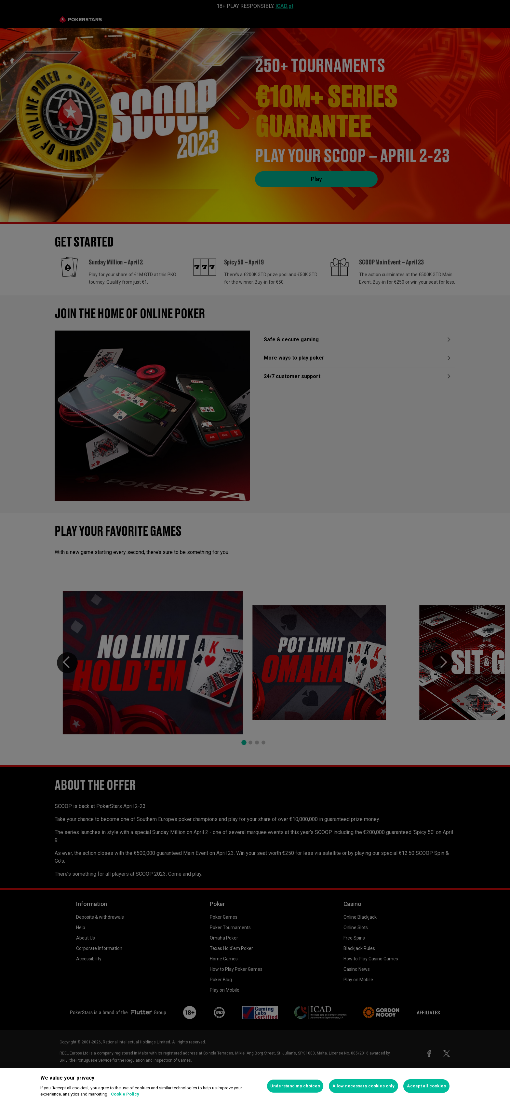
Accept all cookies (426, 1085)
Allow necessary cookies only (363, 1085)
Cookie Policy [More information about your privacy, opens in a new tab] (125, 1094)
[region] (255, 1086)
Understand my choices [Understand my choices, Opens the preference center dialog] (295, 1085)
